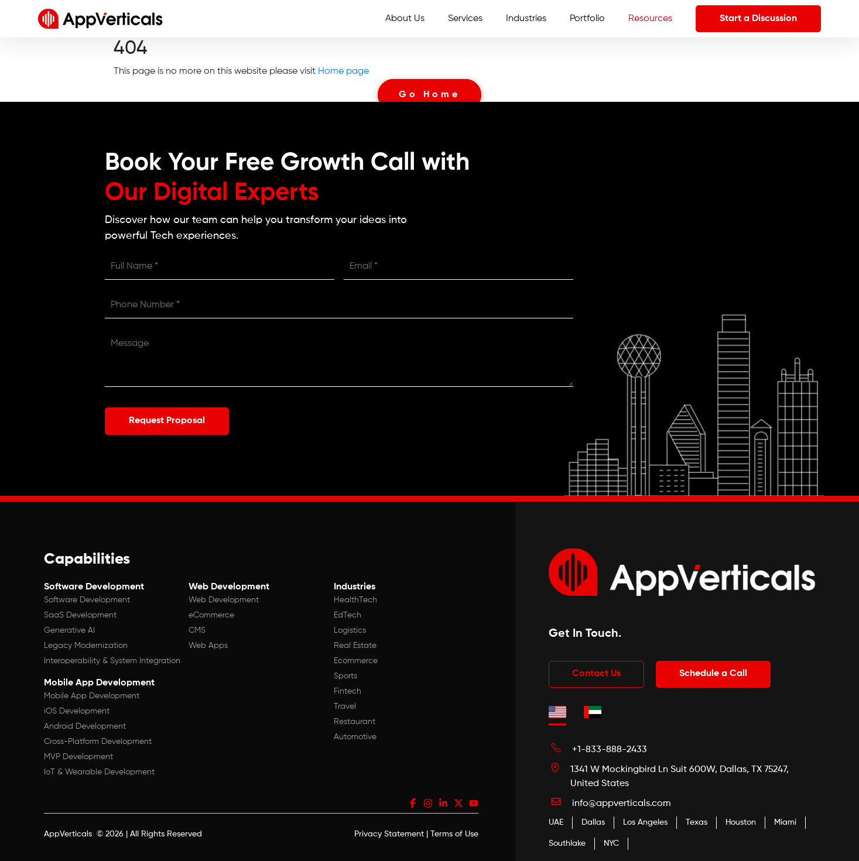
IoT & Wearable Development (99, 771)
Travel (345, 706)
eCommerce (211, 614)
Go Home (429, 95)
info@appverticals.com (621, 803)
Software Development (87, 599)
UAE (556, 822)
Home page (343, 71)
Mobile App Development (91, 695)
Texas (696, 822)
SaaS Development (80, 614)
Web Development (224, 599)
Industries (526, 18)
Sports (345, 675)
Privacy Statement (389, 833)
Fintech (347, 691)
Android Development (85, 726)
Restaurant (354, 721)
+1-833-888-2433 (609, 749)
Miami (785, 822)
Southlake (567, 843)
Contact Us (597, 673)
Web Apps (208, 645)
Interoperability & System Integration (112, 660)
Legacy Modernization (86, 645)
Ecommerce (356, 660)
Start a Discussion (758, 18)
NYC (611, 843)
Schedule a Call (715, 673)
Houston (740, 822)
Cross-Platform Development (98, 741)
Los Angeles (645, 822)
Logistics (350, 630)
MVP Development (78, 756)
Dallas (593, 822)
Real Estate (355, 645)
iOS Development (76, 710)
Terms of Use (454, 833)
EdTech (347, 614)
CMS (197, 630)
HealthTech (355, 599)
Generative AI (69, 630)
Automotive (355, 736)
